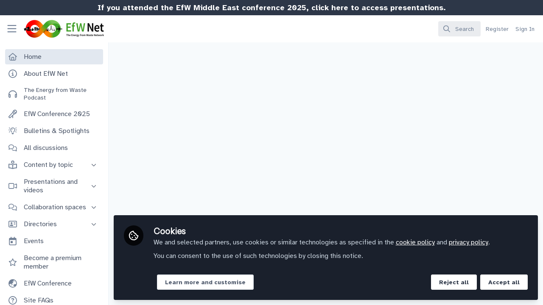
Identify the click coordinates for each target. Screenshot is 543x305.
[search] (459, 28)
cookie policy (415, 242)
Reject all (454, 282)
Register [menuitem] (497, 29)
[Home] (56, 29)
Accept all (504, 282)
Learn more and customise (205, 282)
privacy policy (468, 242)
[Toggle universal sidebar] (12, 29)
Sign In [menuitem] (525, 29)
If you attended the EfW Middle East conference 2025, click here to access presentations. (272, 7)
